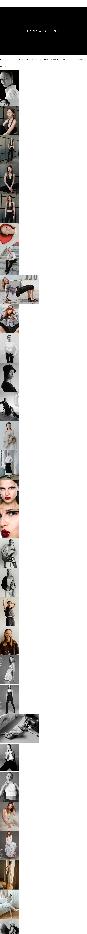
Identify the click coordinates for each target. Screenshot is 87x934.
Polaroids (82, 59)
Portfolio (78, 59)
